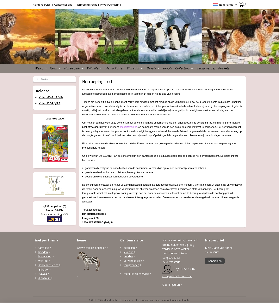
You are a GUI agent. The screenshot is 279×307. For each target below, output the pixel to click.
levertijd (128, 252)
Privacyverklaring (110, 4)
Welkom (40, 68)
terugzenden (131, 265)
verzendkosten (133, 261)
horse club (44, 256)
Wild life (94, 68)
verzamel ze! (206, 68)
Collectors (184, 68)
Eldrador (135, 68)
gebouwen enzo (48, 265)
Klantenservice (42, 4)
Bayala (153, 68)
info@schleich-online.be (177, 276)
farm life (43, 248)
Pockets (223, 68)
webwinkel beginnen (148, 299)
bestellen (129, 248)
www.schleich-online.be (91, 248)
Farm (55, 68)
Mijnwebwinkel (182, 299)
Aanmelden (215, 261)
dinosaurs (44, 278)
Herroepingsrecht (86, 4)
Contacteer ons (63, 4)
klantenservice (140, 274)
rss (133, 299)
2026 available (51, 97)
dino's (167, 68)
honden (43, 252)
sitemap (125, 299)
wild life (43, 261)
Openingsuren (171, 284)
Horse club (74, 68)
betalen (128, 256)
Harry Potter (114, 68)
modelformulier (128, 126)
